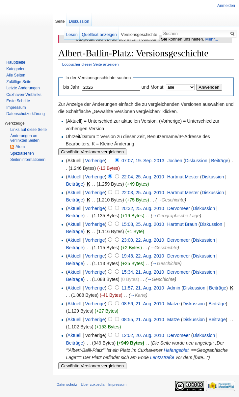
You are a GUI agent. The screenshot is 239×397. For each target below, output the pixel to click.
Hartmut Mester (183, 176)
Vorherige (95, 160)
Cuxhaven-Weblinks (23, 94)
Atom (20, 146)
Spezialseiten (22, 153)
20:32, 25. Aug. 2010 (142, 208)
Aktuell (74, 176)
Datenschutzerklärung (25, 113)
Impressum (16, 107)
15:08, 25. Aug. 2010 (142, 224)
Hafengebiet (176, 350)
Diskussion (196, 160)
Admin (173, 287)
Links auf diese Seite (28, 129)
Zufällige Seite (18, 81)
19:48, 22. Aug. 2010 (142, 256)
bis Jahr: (72, 87)
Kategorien (15, 69)
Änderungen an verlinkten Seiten (25, 138)
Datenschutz (67, 384)
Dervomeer (178, 208)
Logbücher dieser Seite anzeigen (90, 64)
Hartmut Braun (182, 224)
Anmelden (226, 5)
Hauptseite (15, 62)
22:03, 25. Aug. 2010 (142, 192)
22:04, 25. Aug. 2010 (142, 176)
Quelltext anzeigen (99, 34)
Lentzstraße (162, 357)
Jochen (174, 160)
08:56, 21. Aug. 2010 (142, 303)
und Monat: (153, 87)
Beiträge (219, 160)
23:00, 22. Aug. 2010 (142, 240)
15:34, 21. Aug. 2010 (142, 272)
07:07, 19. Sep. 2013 (142, 160)
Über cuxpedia (92, 384)
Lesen (72, 34)
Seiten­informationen (27, 159)
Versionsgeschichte (139, 34)
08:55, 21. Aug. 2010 (142, 319)
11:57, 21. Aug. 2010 (142, 287)
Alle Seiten (15, 75)
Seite (60, 21)
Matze (173, 303)
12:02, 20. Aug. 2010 (142, 335)
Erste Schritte (18, 101)
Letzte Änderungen (23, 88)
